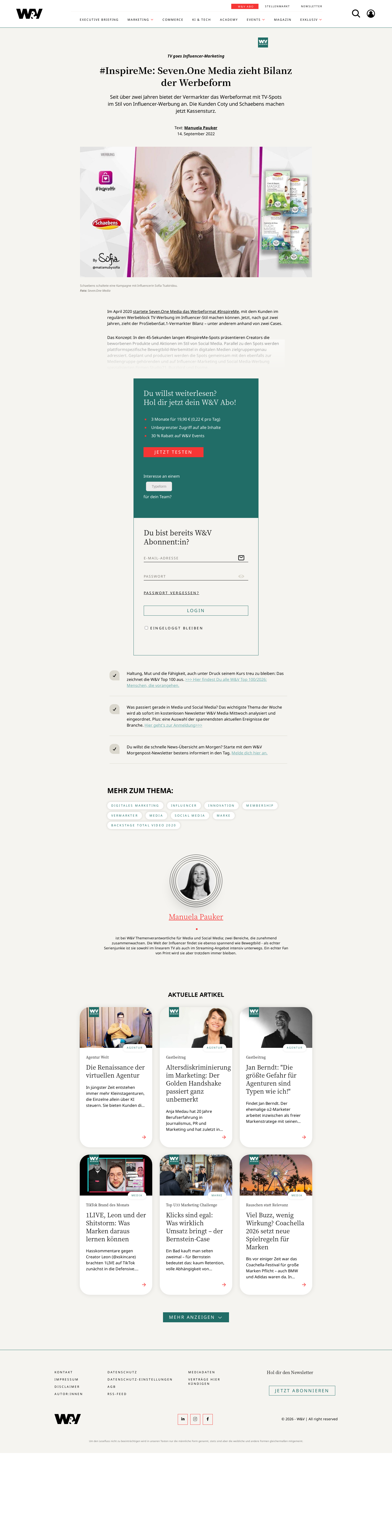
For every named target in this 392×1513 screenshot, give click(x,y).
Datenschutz (122, 1372)
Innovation (221, 805)
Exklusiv (309, 20)
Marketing (138, 20)
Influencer (184, 805)
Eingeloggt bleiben (176, 628)
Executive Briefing (99, 20)
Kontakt (63, 1372)
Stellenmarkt (277, 6)
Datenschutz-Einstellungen (140, 1379)
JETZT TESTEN (173, 452)
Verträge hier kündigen (204, 1381)
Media (156, 815)
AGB (112, 1387)
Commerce (173, 20)
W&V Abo (246, 6)
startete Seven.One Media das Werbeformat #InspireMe (186, 311)
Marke (224, 815)
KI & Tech (201, 20)
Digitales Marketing (135, 805)
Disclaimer (67, 1387)
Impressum (66, 1379)
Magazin (283, 20)
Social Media (190, 815)
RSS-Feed (117, 1394)
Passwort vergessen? (171, 592)
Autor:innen (68, 1394)
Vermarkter (124, 815)
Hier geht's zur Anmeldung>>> (173, 725)
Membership (260, 805)
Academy (229, 20)
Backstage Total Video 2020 (143, 825)
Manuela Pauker (200, 127)
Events (254, 20)
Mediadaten (201, 1372)
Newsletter (311, 6)
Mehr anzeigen (196, 1317)
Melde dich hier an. (250, 753)
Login (196, 610)
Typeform (159, 486)
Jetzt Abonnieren (302, 1391)
